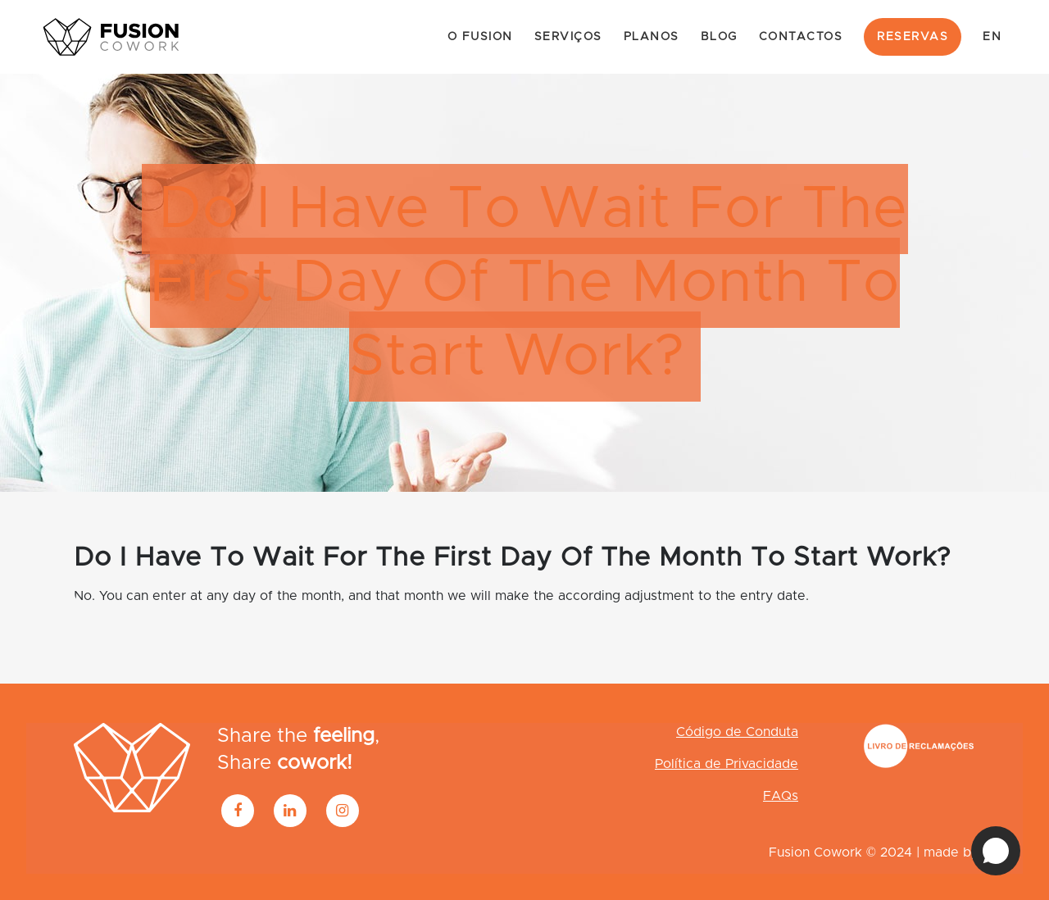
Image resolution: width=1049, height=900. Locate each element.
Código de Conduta (737, 732)
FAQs (780, 795)
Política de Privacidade (726, 763)
